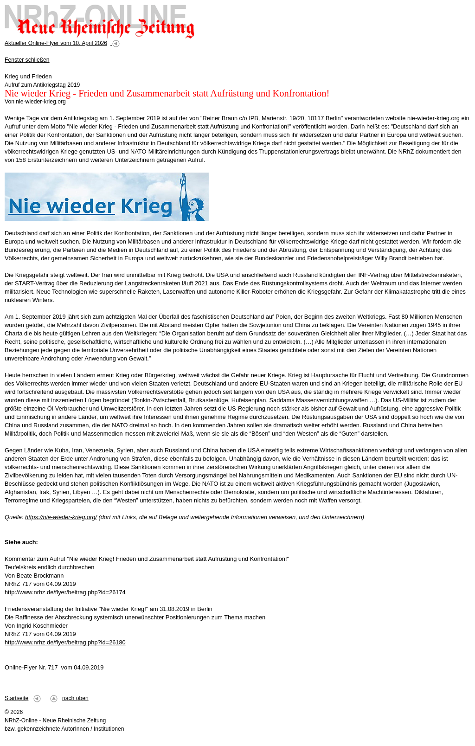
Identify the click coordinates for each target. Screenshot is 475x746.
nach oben (75, 698)
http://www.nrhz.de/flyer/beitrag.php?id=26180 (65, 642)
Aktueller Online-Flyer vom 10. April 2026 (56, 43)
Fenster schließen (27, 60)
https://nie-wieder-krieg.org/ (61, 517)
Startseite (16, 698)
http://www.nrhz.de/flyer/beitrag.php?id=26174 (65, 592)
